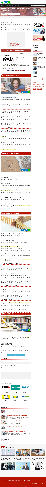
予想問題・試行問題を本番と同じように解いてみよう (17, 42)
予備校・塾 (2, 5)
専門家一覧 (14, 480)
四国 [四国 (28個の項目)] (41, 82)
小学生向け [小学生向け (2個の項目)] (36, 86)
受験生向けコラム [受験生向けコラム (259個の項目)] (38, 82)
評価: (2, 367)
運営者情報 (35, 483)
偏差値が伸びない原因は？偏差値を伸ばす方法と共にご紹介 (38, 459)
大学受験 (8, 14)
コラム (7, 5)
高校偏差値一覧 (35, 45)
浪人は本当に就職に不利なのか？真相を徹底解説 (23, 472)
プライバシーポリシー (41, 483)
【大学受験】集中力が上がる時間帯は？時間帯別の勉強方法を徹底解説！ (16, 415)
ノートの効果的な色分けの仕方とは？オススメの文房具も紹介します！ (16, 410)
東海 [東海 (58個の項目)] (43, 86)
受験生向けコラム (4, 14)
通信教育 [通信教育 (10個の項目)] (38, 90)
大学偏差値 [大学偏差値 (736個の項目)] (39, 84)
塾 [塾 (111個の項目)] (36, 84)
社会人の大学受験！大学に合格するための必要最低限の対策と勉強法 (41, 58)
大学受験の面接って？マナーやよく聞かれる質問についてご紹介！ (41, 67)
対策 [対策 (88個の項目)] (33, 86)
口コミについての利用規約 (6, 365)
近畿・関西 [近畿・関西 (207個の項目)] (34, 90)
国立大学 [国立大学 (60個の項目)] (34, 84)
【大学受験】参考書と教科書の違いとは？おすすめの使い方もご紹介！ (16, 426)
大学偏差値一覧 (35, 47)
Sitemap (32, 483)
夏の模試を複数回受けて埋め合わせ (14, 44)
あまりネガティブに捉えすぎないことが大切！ (16, 37)
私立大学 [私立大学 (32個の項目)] (41, 88)
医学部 (10, 5)
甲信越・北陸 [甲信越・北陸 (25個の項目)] (37, 88)
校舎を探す (10, 70)
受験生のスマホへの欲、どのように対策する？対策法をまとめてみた (15, 420)
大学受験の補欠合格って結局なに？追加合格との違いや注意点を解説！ (38, 472)
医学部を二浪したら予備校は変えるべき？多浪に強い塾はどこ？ (15, 431)
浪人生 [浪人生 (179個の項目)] (34, 88)
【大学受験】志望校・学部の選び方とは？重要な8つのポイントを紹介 (41, 54)
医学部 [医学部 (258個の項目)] (34, 82)
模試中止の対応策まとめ (12, 45)
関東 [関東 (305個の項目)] (40, 90)
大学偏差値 (18, 5)
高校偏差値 (14, 5)
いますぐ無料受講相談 (19, 70)
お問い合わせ (19, 480)
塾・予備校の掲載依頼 (26, 480)
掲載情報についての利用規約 (15, 482)
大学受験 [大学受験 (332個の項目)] (43, 84)
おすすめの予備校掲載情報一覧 (6, 480)
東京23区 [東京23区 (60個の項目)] (40, 86)
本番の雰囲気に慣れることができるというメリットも (17, 39)
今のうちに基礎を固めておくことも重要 (15, 43)
